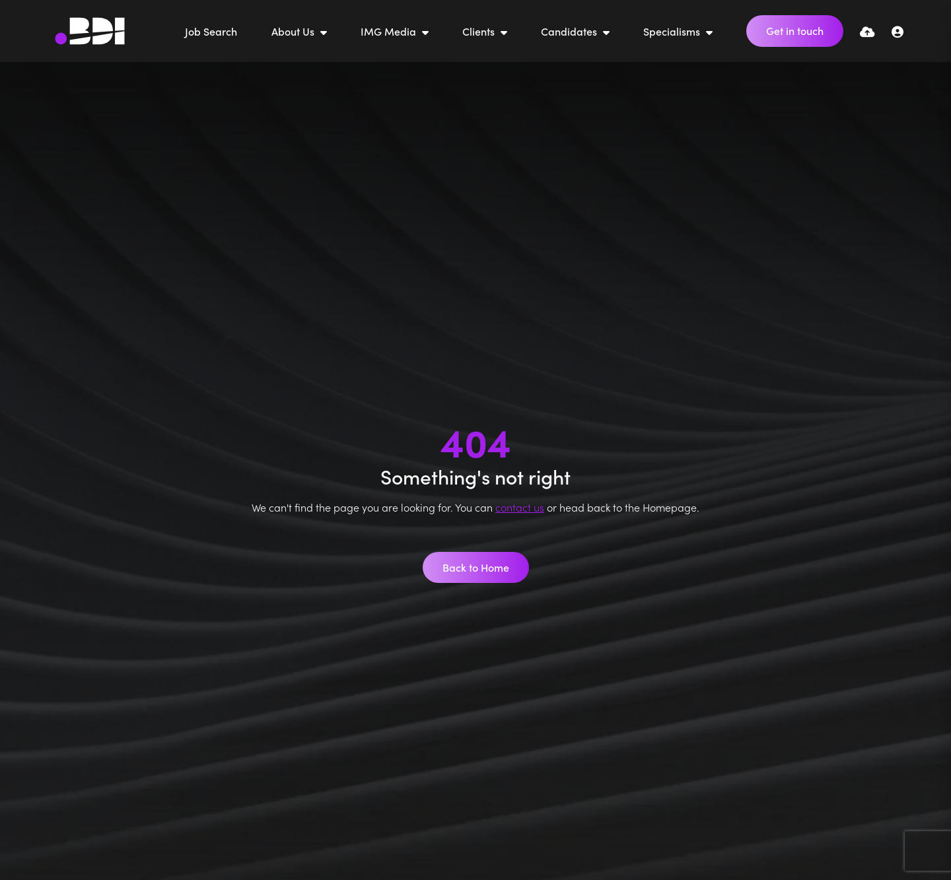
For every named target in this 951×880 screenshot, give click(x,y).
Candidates (570, 31)
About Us (294, 31)
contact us (519, 507)
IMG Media (390, 31)
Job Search (211, 31)
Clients (479, 31)
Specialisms (673, 31)
